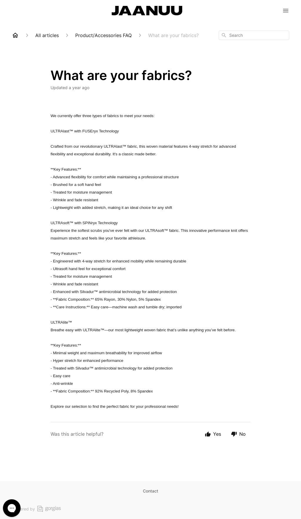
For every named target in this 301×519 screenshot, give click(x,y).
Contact (150, 490)
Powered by (36, 509)
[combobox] (254, 35)
